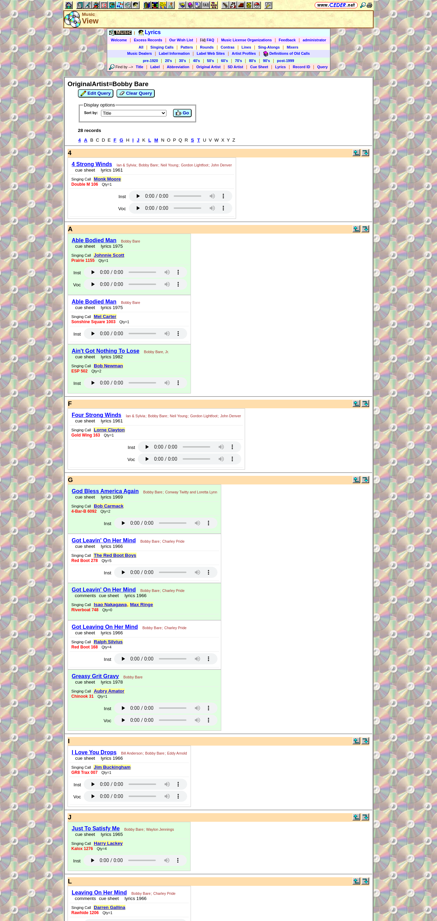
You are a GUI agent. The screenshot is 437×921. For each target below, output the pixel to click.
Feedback (287, 40)
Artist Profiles (244, 53)
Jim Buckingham (112, 767)
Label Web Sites (211, 53)
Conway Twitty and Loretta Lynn (191, 492)
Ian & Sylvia (126, 165)
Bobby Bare (148, 165)
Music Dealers (139, 53)
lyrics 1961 (110, 170)
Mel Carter (105, 316)
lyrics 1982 (110, 356)
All (141, 47)
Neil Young (169, 165)
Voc (122, 208)
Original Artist (208, 67)
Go (182, 113)
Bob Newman (108, 365)
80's (252, 61)
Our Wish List (181, 40)
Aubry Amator (109, 691)
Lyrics (280, 67)
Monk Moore (107, 179)
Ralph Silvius (108, 641)
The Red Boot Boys (115, 555)
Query (322, 67)
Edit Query (96, 93)
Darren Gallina (109, 907)
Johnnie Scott (109, 255)
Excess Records (148, 40)
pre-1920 (150, 61)
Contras (227, 47)
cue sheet (85, 170)
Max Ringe (141, 604)
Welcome (119, 40)
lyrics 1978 (110, 682)
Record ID (301, 67)
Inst (122, 196)
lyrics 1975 (110, 246)
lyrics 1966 (110, 546)
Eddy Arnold (177, 753)
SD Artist (235, 67)
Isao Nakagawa (110, 604)
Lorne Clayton (109, 429)
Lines (246, 47)
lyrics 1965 (110, 834)
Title (139, 67)
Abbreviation (178, 67)
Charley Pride (173, 541)
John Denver (221, 165)
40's (196, 61)
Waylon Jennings (160, 829)
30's (182, 61)
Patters (187, 47)
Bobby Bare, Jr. (156, 352)
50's (210, 61)
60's (224, 61)
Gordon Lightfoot (194, 165)
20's (168, 61)
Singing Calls (162, 47)
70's (238, 61)
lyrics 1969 (110, 497)
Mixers (292, 47)
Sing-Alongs (269, 47)
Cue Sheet (259, 67)
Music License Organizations (246, 40)
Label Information (174, 53)
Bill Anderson (131, 753)
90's (266, 61)
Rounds (207, 47)
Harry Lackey (108, 843)
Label (155, 67)
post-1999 (285, 61)
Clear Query (135, 93)
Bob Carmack (108, 506)
